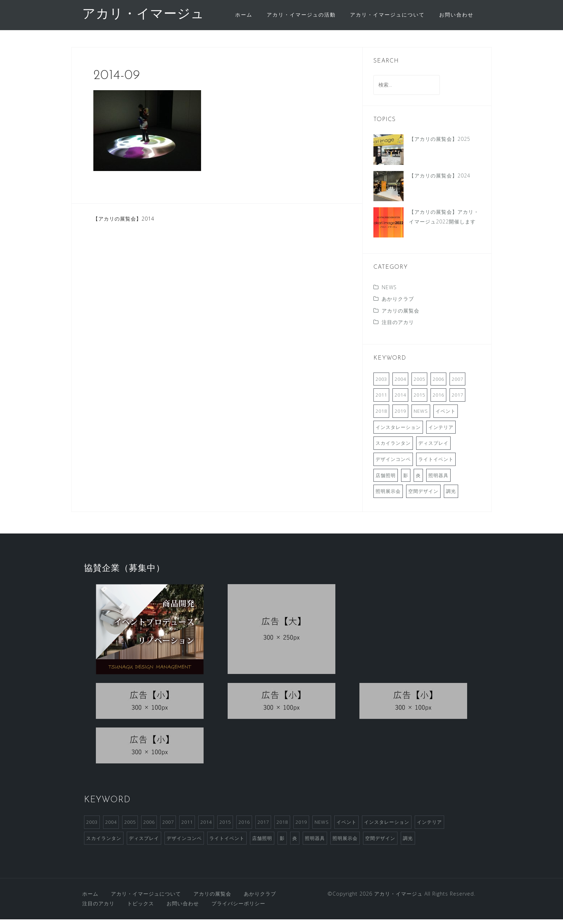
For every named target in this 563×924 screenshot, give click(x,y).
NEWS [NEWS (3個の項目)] (421, 415)
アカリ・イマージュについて (387, 14)
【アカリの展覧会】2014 (123, 223)
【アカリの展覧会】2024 (439, 180)
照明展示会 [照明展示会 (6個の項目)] (388, 496)
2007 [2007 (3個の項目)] (457, 383)
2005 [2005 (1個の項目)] (419, 383)
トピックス (140, 908)
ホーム (243, 14)
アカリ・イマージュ (143, 14)
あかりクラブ (398, 303)
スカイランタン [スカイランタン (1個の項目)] (393, 447)
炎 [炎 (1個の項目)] (418, 480)
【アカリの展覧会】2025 (439, 143)
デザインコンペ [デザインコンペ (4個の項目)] (393, 464)
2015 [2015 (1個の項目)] (419, 399)
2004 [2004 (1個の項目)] (400, 383)
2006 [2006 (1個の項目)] (438, 383)
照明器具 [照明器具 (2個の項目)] (438, 480)
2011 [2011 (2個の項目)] (381, 399)
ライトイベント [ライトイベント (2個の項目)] (435, 464)
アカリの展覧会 (400, 315)
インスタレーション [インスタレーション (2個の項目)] (398, 432)
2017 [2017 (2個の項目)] (457, 399)
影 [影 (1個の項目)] (405, 480)
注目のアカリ (398, 326)
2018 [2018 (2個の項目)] (381, 415)
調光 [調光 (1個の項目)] (451, 496)
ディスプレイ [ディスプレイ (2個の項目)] (433, 447)
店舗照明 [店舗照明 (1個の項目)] (386, 480)
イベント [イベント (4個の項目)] (446, 415)
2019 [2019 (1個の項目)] (400, 415)
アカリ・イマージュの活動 (301, 14)
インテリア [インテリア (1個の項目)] (440, 432)
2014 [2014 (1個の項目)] (400, 399)
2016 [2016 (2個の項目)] (438, 399)
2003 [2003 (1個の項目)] (381, 383)
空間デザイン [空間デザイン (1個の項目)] (423, 496)
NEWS (389, 291)
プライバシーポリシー (238, 908)
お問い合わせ (456, 14)
